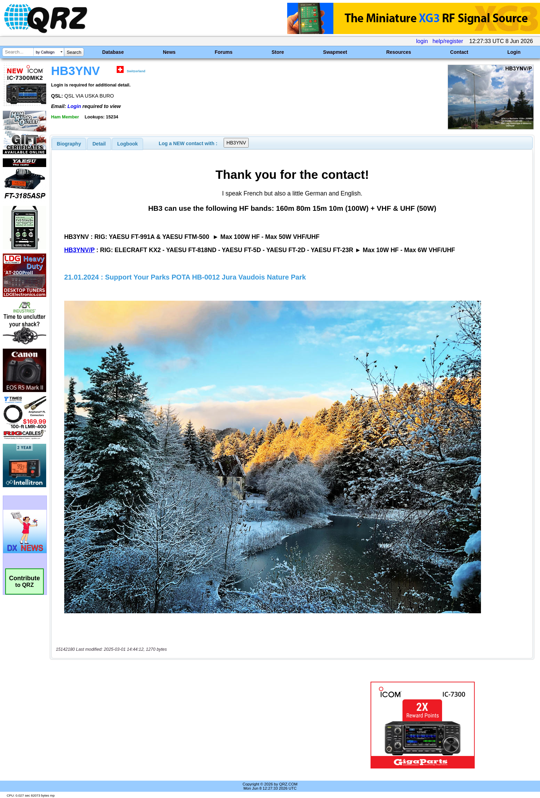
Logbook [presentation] (127, 144)
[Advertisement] (185, 725)
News (169, 52)
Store (278, 52)
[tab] (69, 144)
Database (113, 52)
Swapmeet (335, 52)
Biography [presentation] (69, 144)
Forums (223, 52)
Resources (398, 52)
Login (514, 52)
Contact (459, 52)
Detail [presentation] (99, 144)
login (422, 41)
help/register (447, 41)
